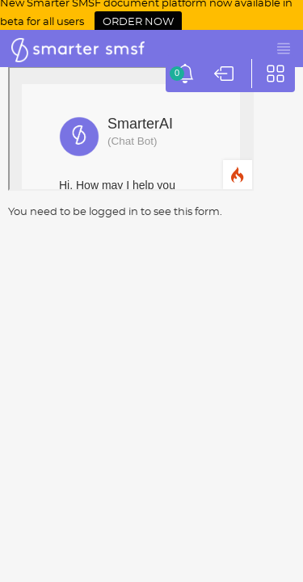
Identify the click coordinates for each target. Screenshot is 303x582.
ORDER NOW (138, 22)
